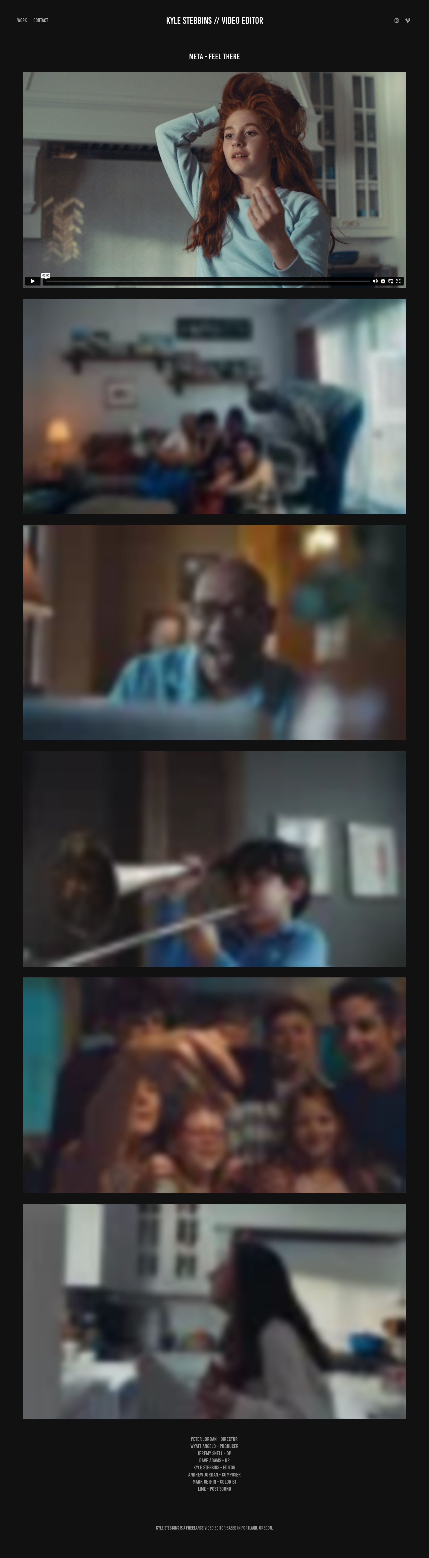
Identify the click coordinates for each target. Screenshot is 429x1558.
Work (22, 20)
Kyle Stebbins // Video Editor (214, 20)
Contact (40, 20)
